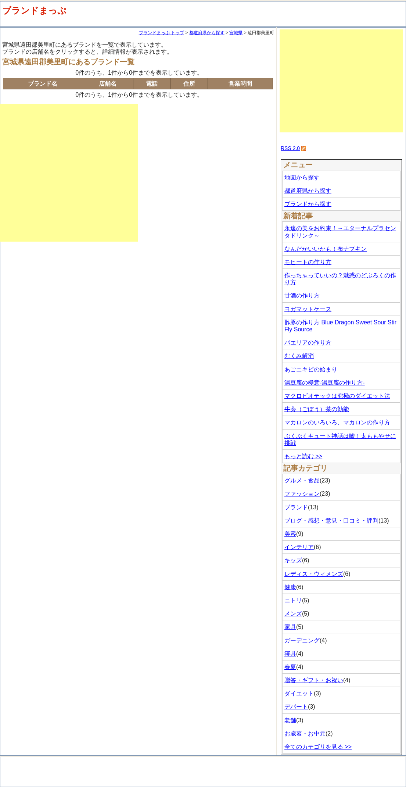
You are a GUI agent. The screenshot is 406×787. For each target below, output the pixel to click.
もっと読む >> (303, 456)
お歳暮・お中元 (305, 733)
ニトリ (293, 600)
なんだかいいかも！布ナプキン (325, 249)
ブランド (296, 507)
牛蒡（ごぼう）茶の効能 (316, 409)
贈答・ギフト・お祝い (313, 680)
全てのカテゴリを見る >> (318, 747)
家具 (290, 627)
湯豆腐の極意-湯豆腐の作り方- (324, 383)
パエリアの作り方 (307, 342)
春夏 (290, 667)
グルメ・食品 (302, 480)
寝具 (290, 654)
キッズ (293, 560)
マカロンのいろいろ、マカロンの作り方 (337, 422)
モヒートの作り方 (307, 262)
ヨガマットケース (307, 309)
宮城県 (235, 32)
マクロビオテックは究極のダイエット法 (337, 396)
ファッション (302, 494)
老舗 (290, 720)
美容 (290, 534)
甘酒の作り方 (302, 295)
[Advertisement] (69, 173)
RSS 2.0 (290, 148)
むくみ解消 (299, 356)
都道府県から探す (206, 32)
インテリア (299, 547)
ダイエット (299, 693)
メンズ (293, 613)
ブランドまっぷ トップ (161, 32)
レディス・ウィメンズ (313, 574)
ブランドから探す (307, 204)
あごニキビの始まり (310, 369)
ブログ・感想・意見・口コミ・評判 (331, 520)
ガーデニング (302, 640)
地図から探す (302, 177)
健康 (290, 587)
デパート (296, 707)
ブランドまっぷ (34, 10)
